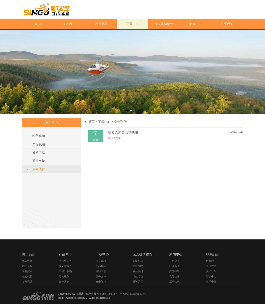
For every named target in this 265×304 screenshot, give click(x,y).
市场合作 (211, 281)
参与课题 (27, 281)
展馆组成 (137, 260)
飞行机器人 (65, 260)
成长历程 (27, 266)
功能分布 (137, 266)
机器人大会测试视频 (123, 132)
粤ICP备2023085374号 (133, 293)
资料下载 (38, 152)
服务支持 (38, 161)
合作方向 (211, 266)
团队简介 (27, 260)
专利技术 (27, 271)
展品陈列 (137, 271)
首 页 (37, 24)
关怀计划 (211, 271)
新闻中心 (195, 24)
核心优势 (27, 276)
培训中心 (211, 276)
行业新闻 (174, 266)
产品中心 (101, 24)
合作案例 (64, 281)
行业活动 (137, 276)
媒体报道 (174, 271)
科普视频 (38, 136)
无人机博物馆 (164, 24)
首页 (91, 122)
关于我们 (69, 24)
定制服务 (64, 276)
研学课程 (137, 281)
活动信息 (174, 281)
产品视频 (38, 144)
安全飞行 (38, 169)
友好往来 (174, 276)
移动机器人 (65, 266)
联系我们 (227, 24)
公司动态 (174, 260)
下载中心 (132, 24)
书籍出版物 (65, 271)
